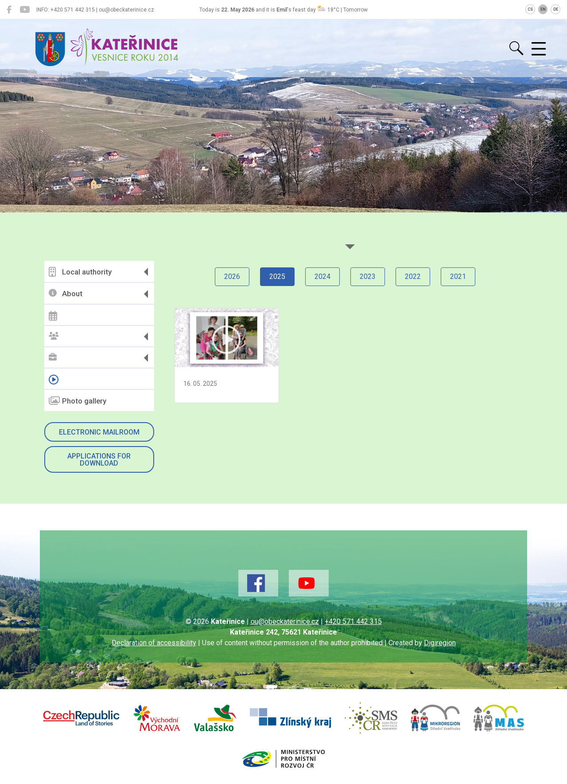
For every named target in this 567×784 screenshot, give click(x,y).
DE (555, 9)
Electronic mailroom (99, 432)
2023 (368, 276)
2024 (322, 276)
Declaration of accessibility (154, 643)
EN (543, 9)
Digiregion (440, 643)
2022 (413, 276)
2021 (458, 276)
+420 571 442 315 (353, 621)
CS (530, 9)
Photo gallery (77, 401)
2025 (277, 276)
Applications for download (99, 459)
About (65, 293)
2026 (232, 276)
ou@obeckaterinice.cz (285, 621)
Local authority (80, 272)
